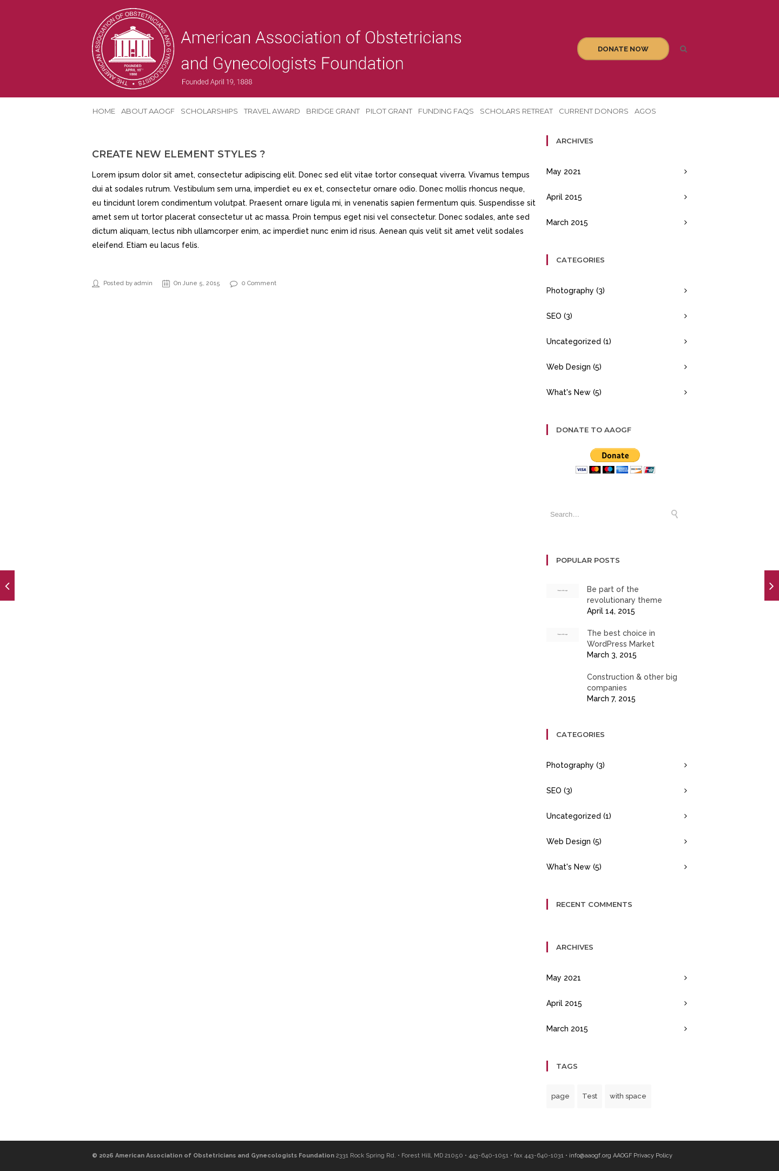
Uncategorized (573, 341)
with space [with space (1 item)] (628, 1096)
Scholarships (209, 111)
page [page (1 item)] (560, 1096)
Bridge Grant (333, 111)
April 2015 (564, 197)
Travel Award (272, 111)
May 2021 (563, 171)
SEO (554, 316)
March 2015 (567, 222)
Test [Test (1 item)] (589, 1096)
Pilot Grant (389, 111)
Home (104, 111)
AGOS (645, 111)
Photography (570, 290)
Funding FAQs (446, 111)
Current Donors (594, 111)
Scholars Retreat (516, 111)
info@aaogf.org (590, 1155)
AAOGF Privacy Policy (642, 1155)
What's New (568, 392)
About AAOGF (148, 111)
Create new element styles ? (178, 154)
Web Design (568, 367)
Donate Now (623, 49)
